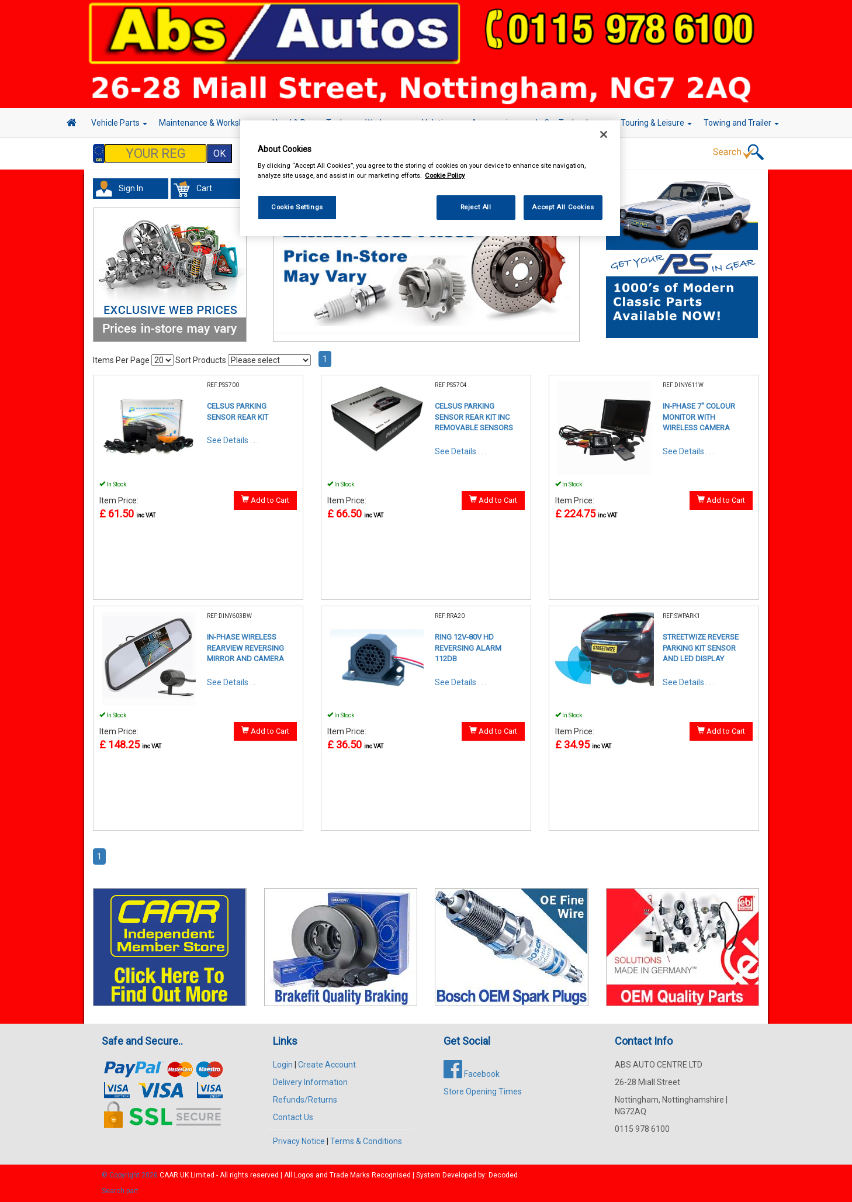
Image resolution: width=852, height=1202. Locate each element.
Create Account (327, 1064)
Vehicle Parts (119, 122)
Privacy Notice (299, 1141)
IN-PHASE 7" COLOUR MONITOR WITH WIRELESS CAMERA (699, 417)
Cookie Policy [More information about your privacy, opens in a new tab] (445, 175)
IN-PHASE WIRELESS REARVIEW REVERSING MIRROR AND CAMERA (245, 648)
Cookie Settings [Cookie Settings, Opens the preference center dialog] (297, 207)
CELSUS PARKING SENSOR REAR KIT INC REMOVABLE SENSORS (474, 417)
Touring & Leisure (656, 122)
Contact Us (293, 1117)
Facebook (472, 1074)
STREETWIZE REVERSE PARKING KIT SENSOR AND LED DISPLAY (701, 648)
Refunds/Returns (305, 1099)
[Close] (604, 134)
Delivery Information (310, 1082)
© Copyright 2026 (131, 1175)
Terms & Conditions (366, 1141)
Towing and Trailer (741, 122)
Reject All (475, 207)
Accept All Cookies (563, 207)
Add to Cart (265, 500)
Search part (120, 1191)
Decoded (503, 1175)
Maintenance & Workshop (210, 122)
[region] (430, 178)
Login (283, 1064)
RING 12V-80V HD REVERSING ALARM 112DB (468, 648)
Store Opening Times (483, 1091)
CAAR (169, 1175)
